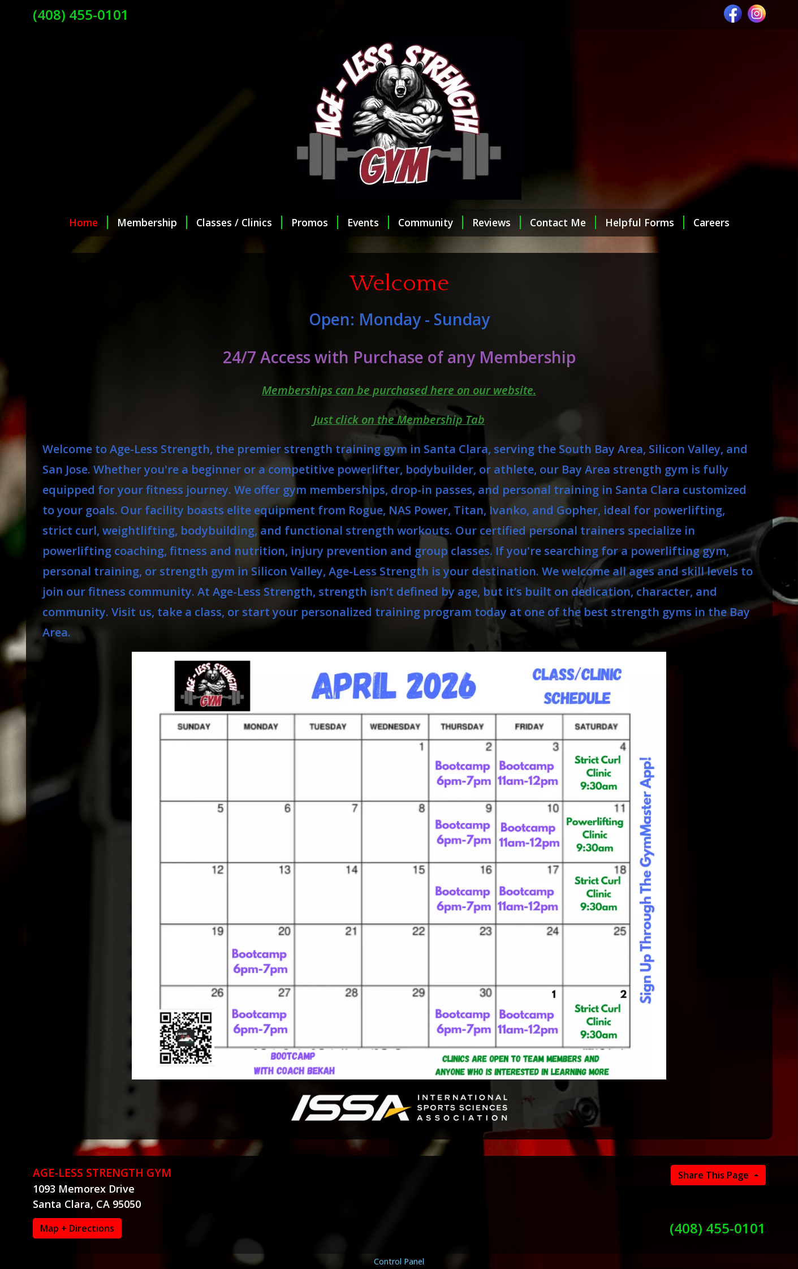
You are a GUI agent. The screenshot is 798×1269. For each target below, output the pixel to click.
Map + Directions (77, 1228)
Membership (152, 222)
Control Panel (399, 1261)
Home (88, 222)
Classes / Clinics (239, 222)
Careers (711, 222)
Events (368, 222)
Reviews (496, 222)
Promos (314, 222)
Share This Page (714, 1175)
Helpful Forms (644, 222)
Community (430, 222)
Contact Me (563, 222)
